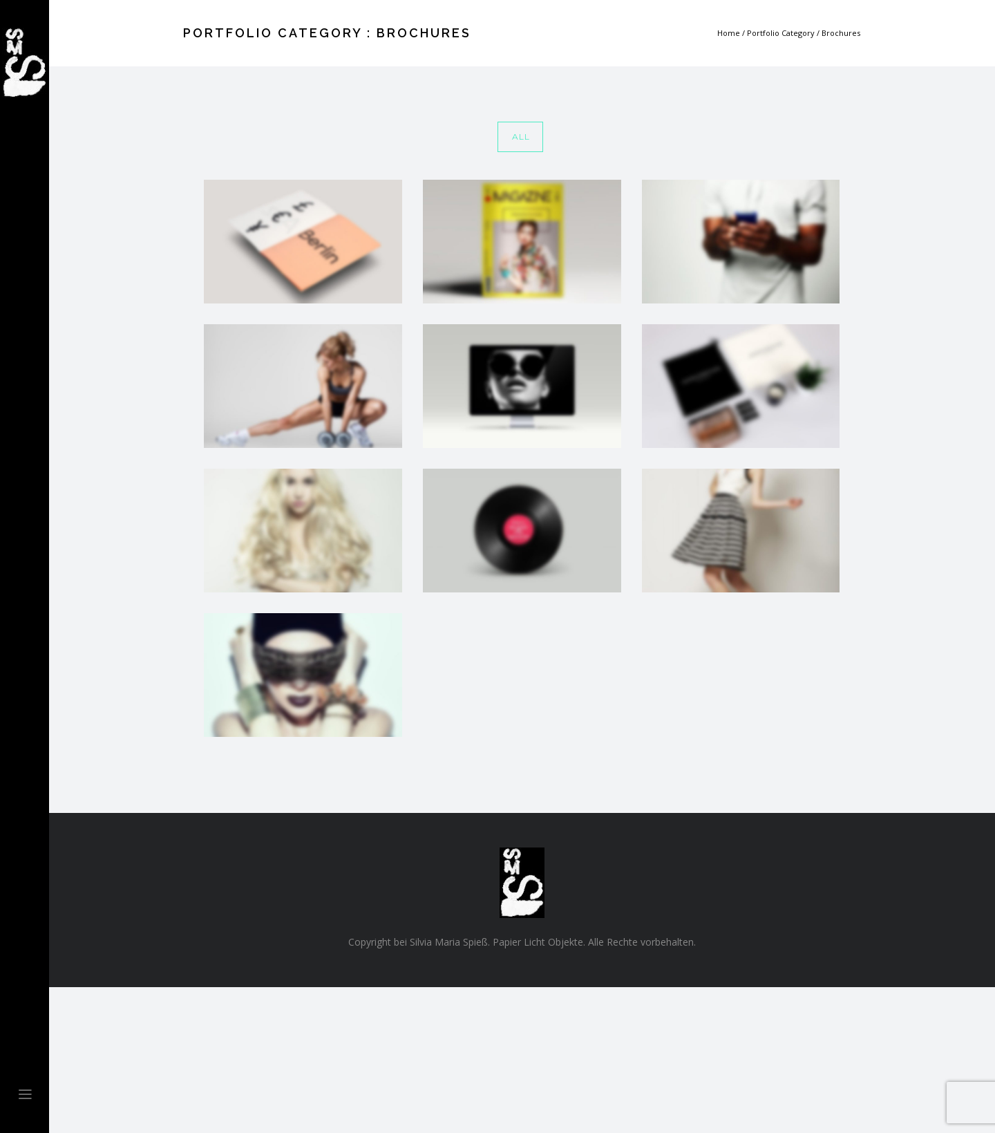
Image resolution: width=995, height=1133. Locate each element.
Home (728, 33)
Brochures (841, 33)
